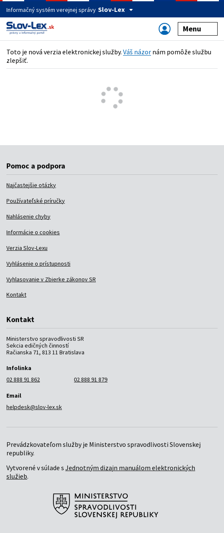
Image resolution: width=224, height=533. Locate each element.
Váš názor (137, 52)
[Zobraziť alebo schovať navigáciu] (164, 28)
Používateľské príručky (35, 201)
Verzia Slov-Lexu (27, 248)
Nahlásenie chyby (28, 216)
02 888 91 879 (90, 379)
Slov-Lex (115, 9)
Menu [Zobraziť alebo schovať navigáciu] (198, 29)
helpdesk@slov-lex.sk (34, 407)
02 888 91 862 (23, 379)
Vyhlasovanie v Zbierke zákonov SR (51, 279)
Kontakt (16, 294)
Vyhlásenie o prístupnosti (38, 263)
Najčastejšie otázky (31, 185)
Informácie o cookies (33, 232)
